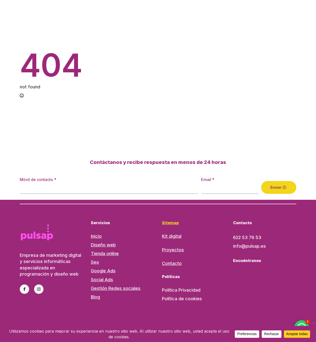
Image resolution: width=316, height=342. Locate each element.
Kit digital (171, 236)
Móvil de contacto (38, 179)
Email (207, 179)
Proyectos (173, 249)
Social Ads (102, 279)
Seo (95, 262)
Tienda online (105, 253)
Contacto (172, 263)
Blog (95, 297)
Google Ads (103, 270)
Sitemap (170, 222)
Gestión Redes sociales (115, 288)
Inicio (96, 236)
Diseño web (103, 244)
